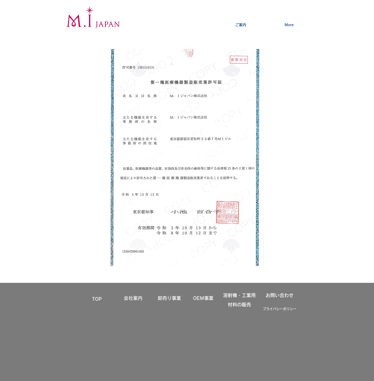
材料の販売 (239, 304)
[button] (241, 22)
